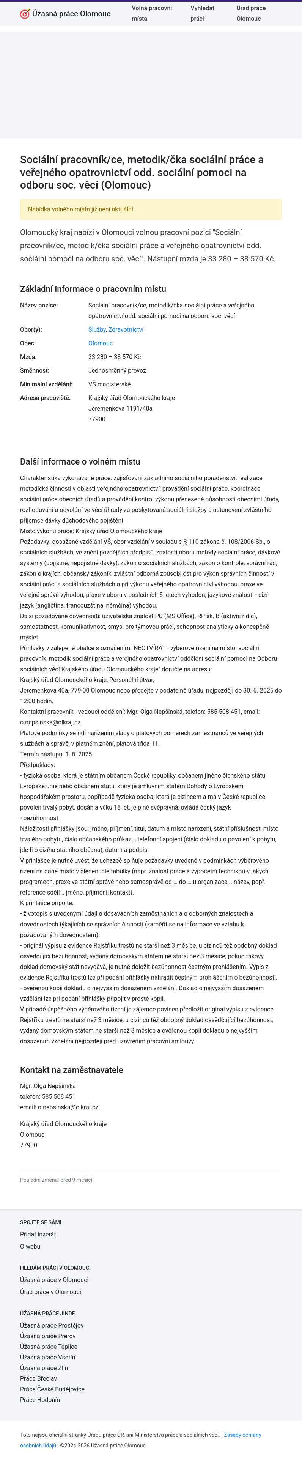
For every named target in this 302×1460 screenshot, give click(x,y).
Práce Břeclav (38, 1378)
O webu (30, 1246)
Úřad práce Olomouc (251, 13)
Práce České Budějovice (52, 1389)
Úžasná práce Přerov (48, 1336)
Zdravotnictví (126, 329)
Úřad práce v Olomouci (50, 1292)
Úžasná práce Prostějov (51, 1325)
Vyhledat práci (203, 13)
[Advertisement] (151, 85)
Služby (97, 329)
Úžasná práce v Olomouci (54, 1280)
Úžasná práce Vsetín (47, 1357)
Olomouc (100, 343)
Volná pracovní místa (152, 13)
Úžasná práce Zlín (44, 1368)
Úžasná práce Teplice (48, 1346)
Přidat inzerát (38, 1234)
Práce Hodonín (40, 1399)
